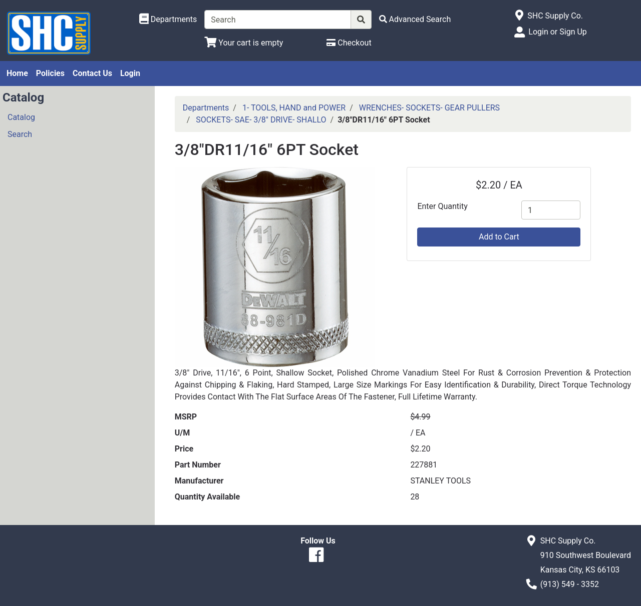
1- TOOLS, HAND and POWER (294, 107)
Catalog (21, 117)
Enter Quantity (442, 206)
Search (20, 134)
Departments (206, 107)
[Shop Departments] (168, 20)
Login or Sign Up (557, 31)
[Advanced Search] (415, 19)
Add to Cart (499, 237)
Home (17, 73)
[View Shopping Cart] (243, 43)
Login (130, 73)
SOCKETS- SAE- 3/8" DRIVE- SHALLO (261, 119)
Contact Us (92, 73)
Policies (50, 73)
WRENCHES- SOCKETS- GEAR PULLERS (429, 107)
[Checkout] (349, 43)
